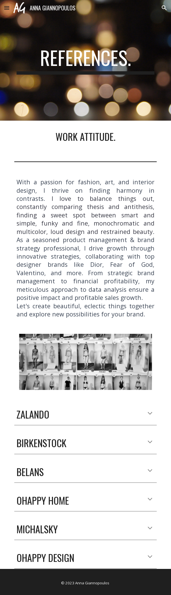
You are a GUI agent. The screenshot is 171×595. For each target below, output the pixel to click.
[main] (85, 60)
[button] (6, 7)
